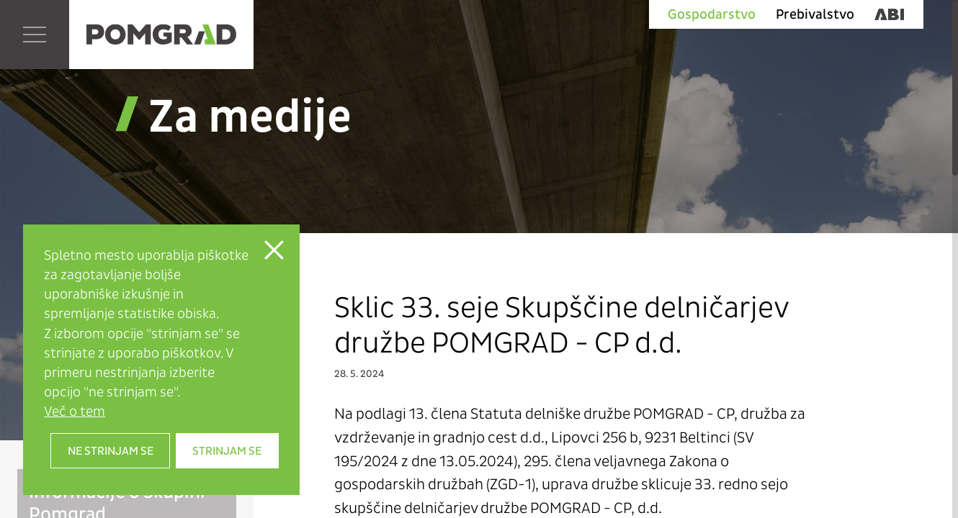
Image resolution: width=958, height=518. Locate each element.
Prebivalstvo (815, 14)
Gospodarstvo (712, 14)
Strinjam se (226, 451)
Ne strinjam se (110, 451)
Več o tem (74, 411)
